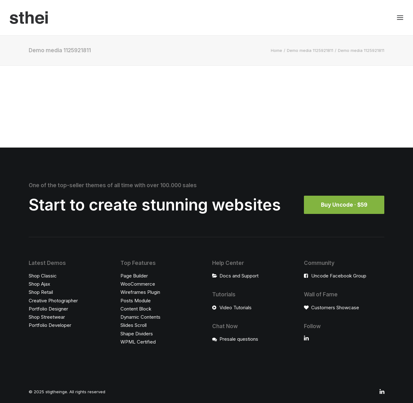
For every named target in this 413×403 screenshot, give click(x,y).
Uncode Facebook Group (338, 276)
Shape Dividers (136, 334)
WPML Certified (138, 342)
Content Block (135, 309)
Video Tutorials (235, 308)
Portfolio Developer (50, 325)
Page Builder (134, 276)
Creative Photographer (53, 301)
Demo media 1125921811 (310, 50)
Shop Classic (43, 276)
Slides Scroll (133, 325)
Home (276, 50)
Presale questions (238, 339)
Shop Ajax (39, 284)
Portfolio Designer (48, 309)
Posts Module (135, 301)
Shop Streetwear (47, 317)
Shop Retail (41, 292)
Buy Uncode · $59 (344, 205)
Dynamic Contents (140, 317)
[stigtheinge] (29, 17)
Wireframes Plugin (140, 292)
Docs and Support (239, 276)
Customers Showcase (335, 308)
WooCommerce (137, 284)
